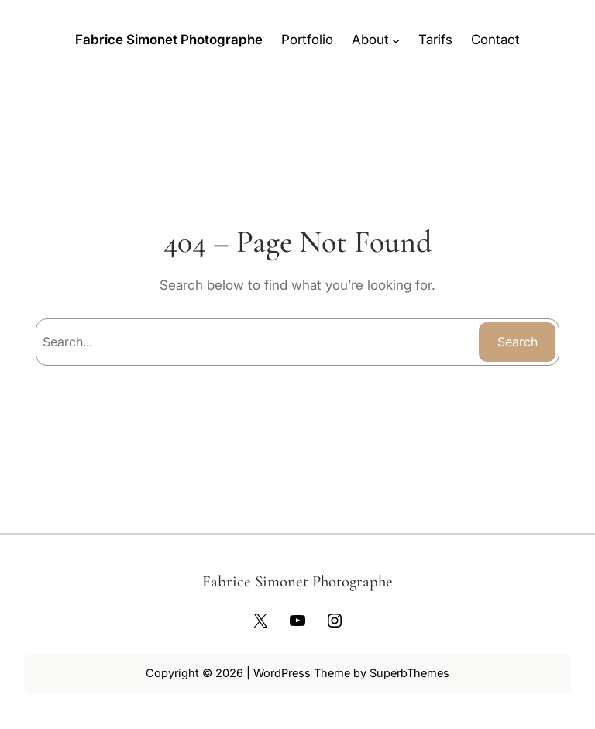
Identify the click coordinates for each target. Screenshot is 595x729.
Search (517, 341)
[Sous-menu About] (396, 39)
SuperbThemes (409, 672)
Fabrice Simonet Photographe (169, 39)
